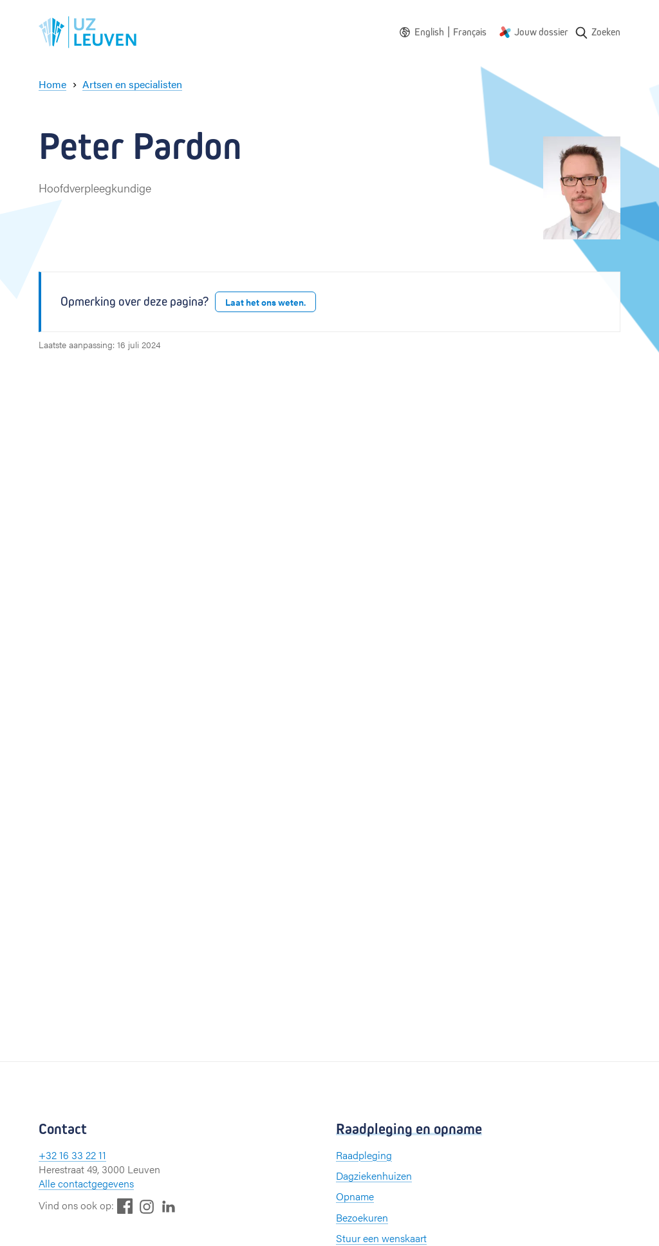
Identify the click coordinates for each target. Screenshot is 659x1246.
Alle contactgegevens (86, 1183)
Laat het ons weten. (265, 301)
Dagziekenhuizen (374, 1175)
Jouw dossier (541, 32)
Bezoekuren (362, 1217)
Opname (355, 1196)
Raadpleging (364, 1155)
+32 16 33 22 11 (72, 1155)
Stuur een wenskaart (381, 1238)
